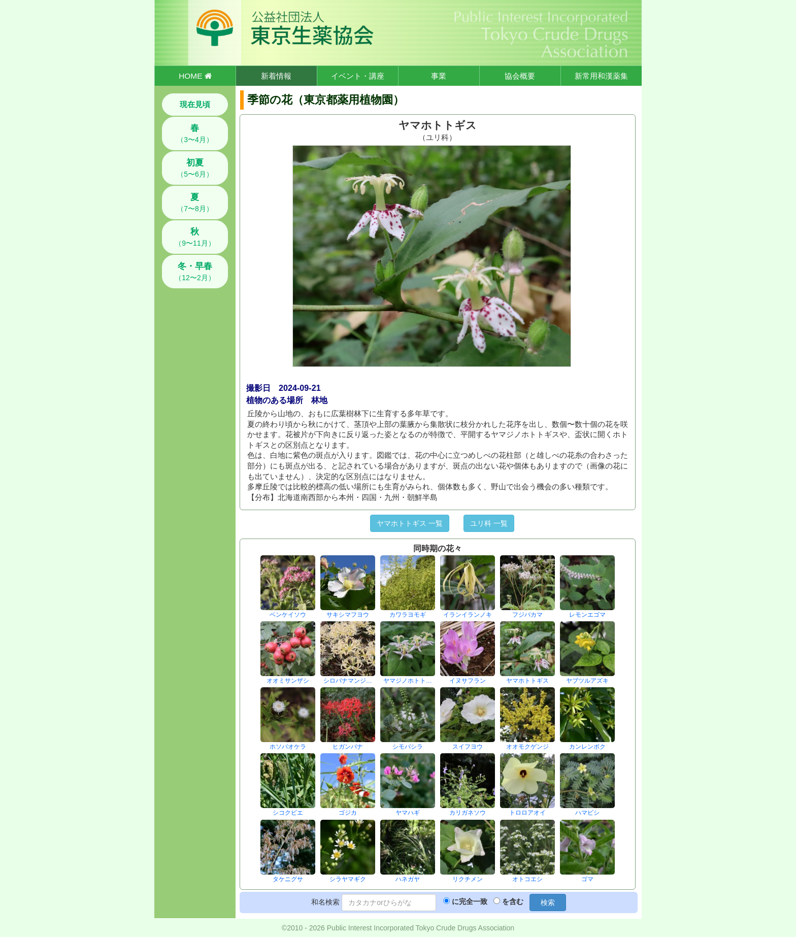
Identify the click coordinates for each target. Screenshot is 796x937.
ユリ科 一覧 (489, 523)
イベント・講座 (357, 76)
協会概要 (520, 76)
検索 (548, 902)
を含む (512, 901)
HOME (195, 76)
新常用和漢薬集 (601, 76)
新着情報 (276, 76)
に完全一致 (469, 901)
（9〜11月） (195, 237)
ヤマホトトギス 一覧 (410, 523)
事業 (438, 76)
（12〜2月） (195, 271)
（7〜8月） (195, 202)
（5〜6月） (195, 168)
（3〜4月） (195, 133)
